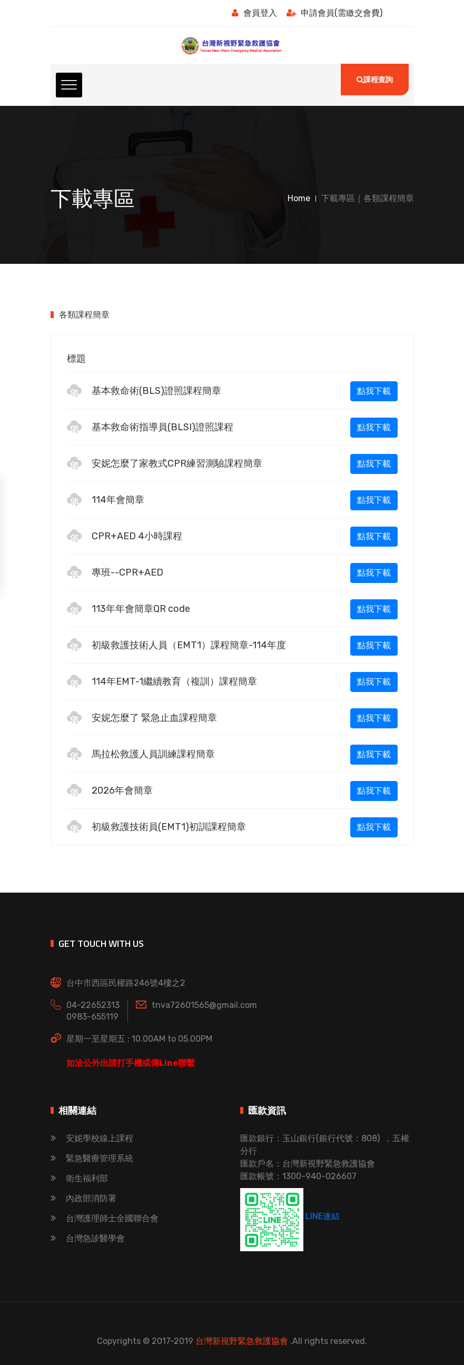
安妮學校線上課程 (92, 1138)
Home (299, 198)
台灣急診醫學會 (88, 1238)
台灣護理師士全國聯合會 (105, 1218)
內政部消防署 (83, 1198)
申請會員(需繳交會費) (334, 13)
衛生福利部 (79, 1178)
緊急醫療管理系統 (92, 1158)
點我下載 (374, 391)
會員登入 (254, 13)
